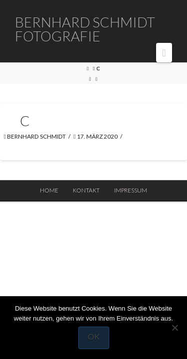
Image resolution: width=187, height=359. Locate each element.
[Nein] (175, 328)
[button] (164, 52)
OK (94, 336)
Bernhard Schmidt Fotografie (85, 29)
